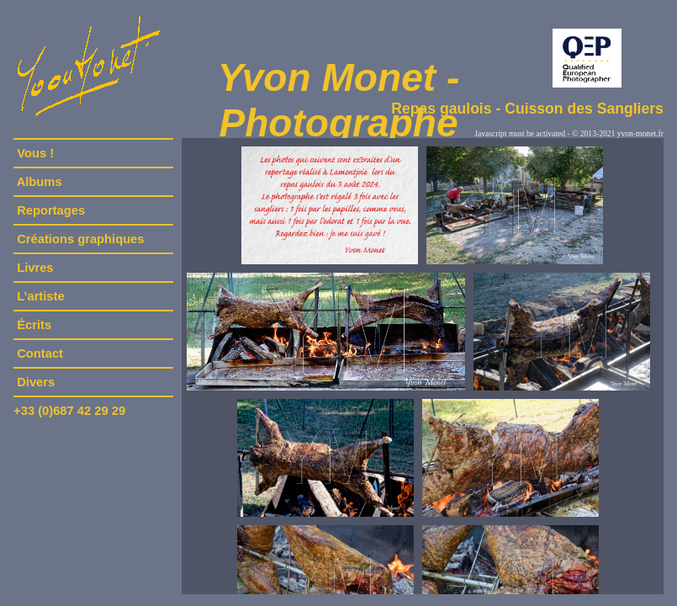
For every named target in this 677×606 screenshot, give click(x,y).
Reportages (50, 210)
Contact (39, 353)
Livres (35, 267)
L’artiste (40, 296)
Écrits (34, 325)
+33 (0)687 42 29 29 (69, 410)
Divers (35, 382)
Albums (39, 182)
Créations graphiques (80, 239)
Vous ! (35, 153)
